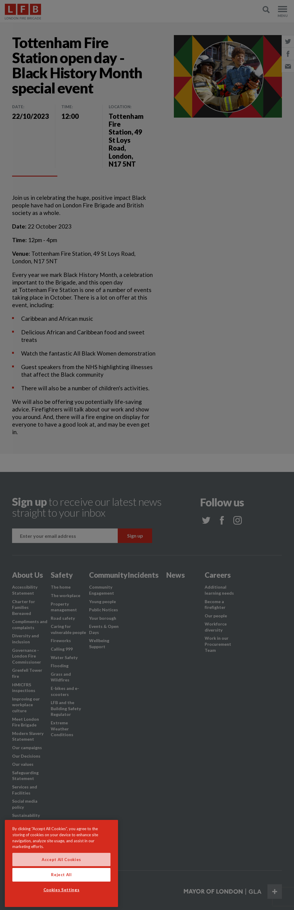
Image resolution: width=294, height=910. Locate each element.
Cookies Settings (61, 889)
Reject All (61, 874)
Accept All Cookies (61, 859)
